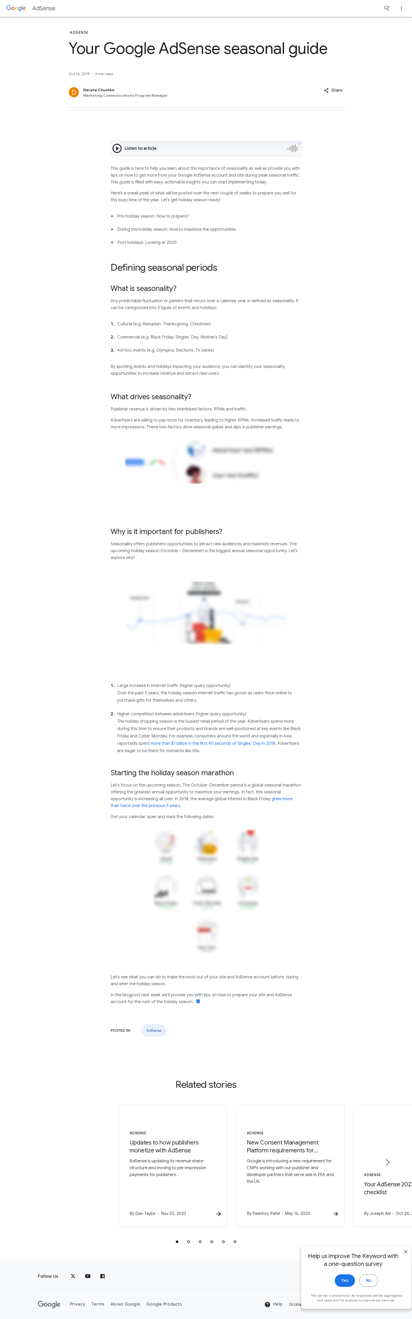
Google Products (164, 1299)
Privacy (77, 1299)
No (358, 1290)
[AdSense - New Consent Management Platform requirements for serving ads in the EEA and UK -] (275, 1164)
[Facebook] (102, 1271)
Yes (334, 1290)
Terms (97, 1299)
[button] (333, 90)
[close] (395, 1261)
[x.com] (73, 1271)
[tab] (177, 1236)
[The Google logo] (49, 1299)
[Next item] (387, 1160)
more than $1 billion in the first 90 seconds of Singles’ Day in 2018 (213, 743)
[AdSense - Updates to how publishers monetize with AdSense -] (137, 1164)
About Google (125, 1299)
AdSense (43, 8)
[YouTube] (87, 1271)
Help (273, 1299)
